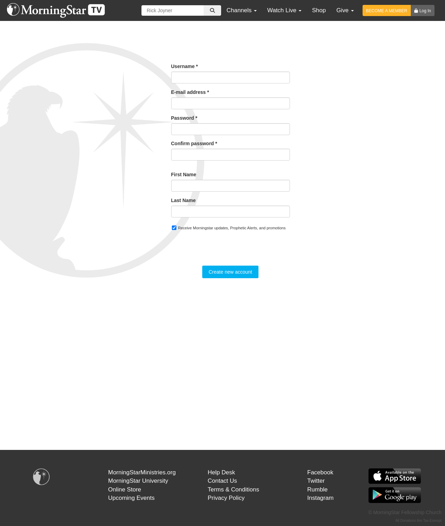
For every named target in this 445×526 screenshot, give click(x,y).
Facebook (320, 472)
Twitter (316, 480)
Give (345, 10)
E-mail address (190, 92)
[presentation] (224, 252)
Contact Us (222, 480)
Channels (241, 10)
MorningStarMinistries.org (142, 472)
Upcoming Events (131, 498)
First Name (183, 174)
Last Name (183, 200)
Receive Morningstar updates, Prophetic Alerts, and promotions (229, 227)
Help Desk (221, 472)
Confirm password (194, 143)
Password (184, 118)
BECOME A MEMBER (386, 10)
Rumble (317, 489)
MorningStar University (138, 480)
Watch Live (284, 10)
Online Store (124, 489)
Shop (319, 10)
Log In (425, 10)
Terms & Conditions (233, 489)
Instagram (320, 498)
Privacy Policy (226, 498)
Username (184, 66)
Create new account (230, 272)
